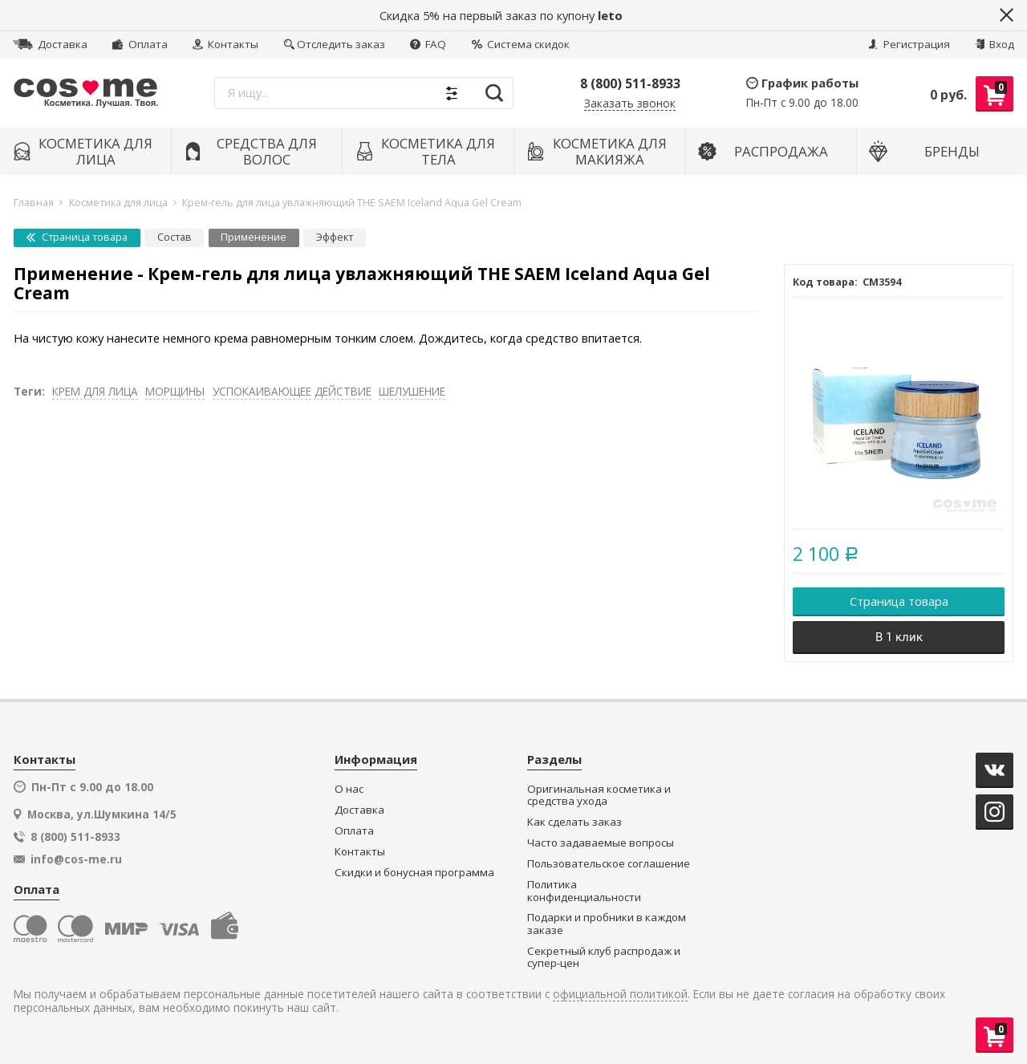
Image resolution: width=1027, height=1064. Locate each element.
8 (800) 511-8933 (630, 83)
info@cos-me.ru (76, 859)
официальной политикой (620, 994)
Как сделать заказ (574, 822)
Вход (994, 44)
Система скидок (521, 44)
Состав (174, 237)
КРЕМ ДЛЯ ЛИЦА (95, 391)
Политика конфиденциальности (584, 891)
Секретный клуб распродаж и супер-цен (603, 957)
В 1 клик (899, 637)
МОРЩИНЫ (175, 391)
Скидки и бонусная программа (414, 873)
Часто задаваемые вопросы (600, 843)
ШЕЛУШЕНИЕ (412, 391)
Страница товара (77, 237)
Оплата (139, 44)
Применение (253, 237)
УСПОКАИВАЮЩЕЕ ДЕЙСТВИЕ (292, 391)
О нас (349, 789)
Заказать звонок (630, 104)
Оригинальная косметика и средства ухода (599, 795)
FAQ (428, 44)
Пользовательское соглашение (608, 864)
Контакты (225, 44)
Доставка (50, 44)
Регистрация (909, 44)
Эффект (334, 237)
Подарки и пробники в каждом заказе (606, 924)
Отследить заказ (334, 44)
